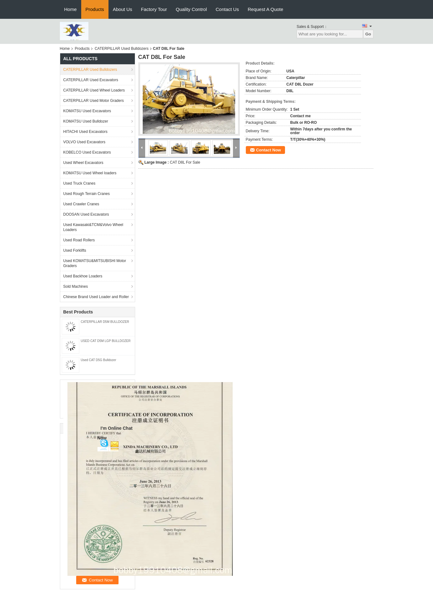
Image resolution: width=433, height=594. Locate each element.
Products (95, 9)
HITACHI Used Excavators (85, 131)
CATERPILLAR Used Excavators (90, 80)
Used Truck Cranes (79, 183)
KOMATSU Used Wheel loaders (90, 173)
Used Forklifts (74, 250)
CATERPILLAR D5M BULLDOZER (105, 321)
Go (368, 34)
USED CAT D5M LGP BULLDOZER (106, 341)
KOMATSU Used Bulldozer (85, 121)
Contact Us (227, 9)
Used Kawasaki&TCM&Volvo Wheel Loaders (93, 227)
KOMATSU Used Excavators (87, 111)
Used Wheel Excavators (83, 162)
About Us (122, 9)
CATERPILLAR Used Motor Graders (93, 100)
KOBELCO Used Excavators (87, 152)
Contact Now (268, 150)
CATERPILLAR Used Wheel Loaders (94, 90)
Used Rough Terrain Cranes (86, 194)
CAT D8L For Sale (185, 162)
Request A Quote (265, 9)
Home (70, 9)
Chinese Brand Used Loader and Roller (96, 297)
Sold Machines (75, 286)
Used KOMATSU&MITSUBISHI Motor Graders (94, 263)
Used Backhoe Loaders (83, 276)
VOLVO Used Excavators (84, 142)
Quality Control (191, 9)
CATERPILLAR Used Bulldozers (122, 48)
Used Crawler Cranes (81, 204)
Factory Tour (154, 9)
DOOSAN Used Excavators (86, 214)
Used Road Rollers (79, 240)
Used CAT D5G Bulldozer (98, 360)
